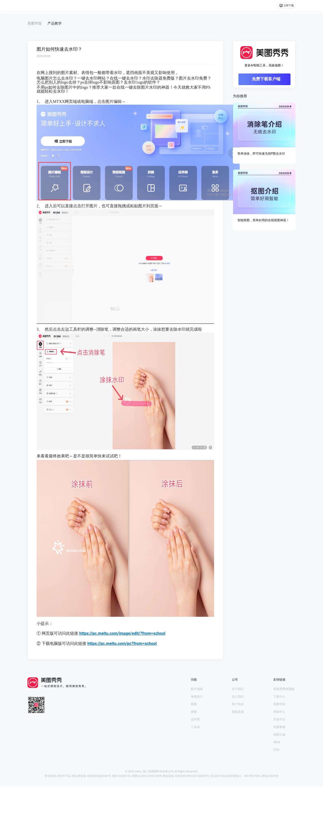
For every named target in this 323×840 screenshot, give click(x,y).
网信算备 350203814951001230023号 (186, 776)
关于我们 (238, 689)
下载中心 (279, 696)
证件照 (195, 719)
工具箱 (195, 727)
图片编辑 (197, 689)
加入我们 (238, 696)
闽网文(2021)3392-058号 (147, 776)
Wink (276, 742)
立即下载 (284, 7)
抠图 (194, 704)
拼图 (194, 712)
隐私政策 (238, 712)
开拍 (276, 750)
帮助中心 (279, 712)
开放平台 (279, 719)
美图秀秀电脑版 (284, 689)
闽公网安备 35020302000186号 (91, 776)
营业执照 (50, 776)
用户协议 (238, 704)
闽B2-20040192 (121, 776)
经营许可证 (64, 776)
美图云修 (279, 734)
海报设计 (197, 696)
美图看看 (279, 727)
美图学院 (279, 704)
